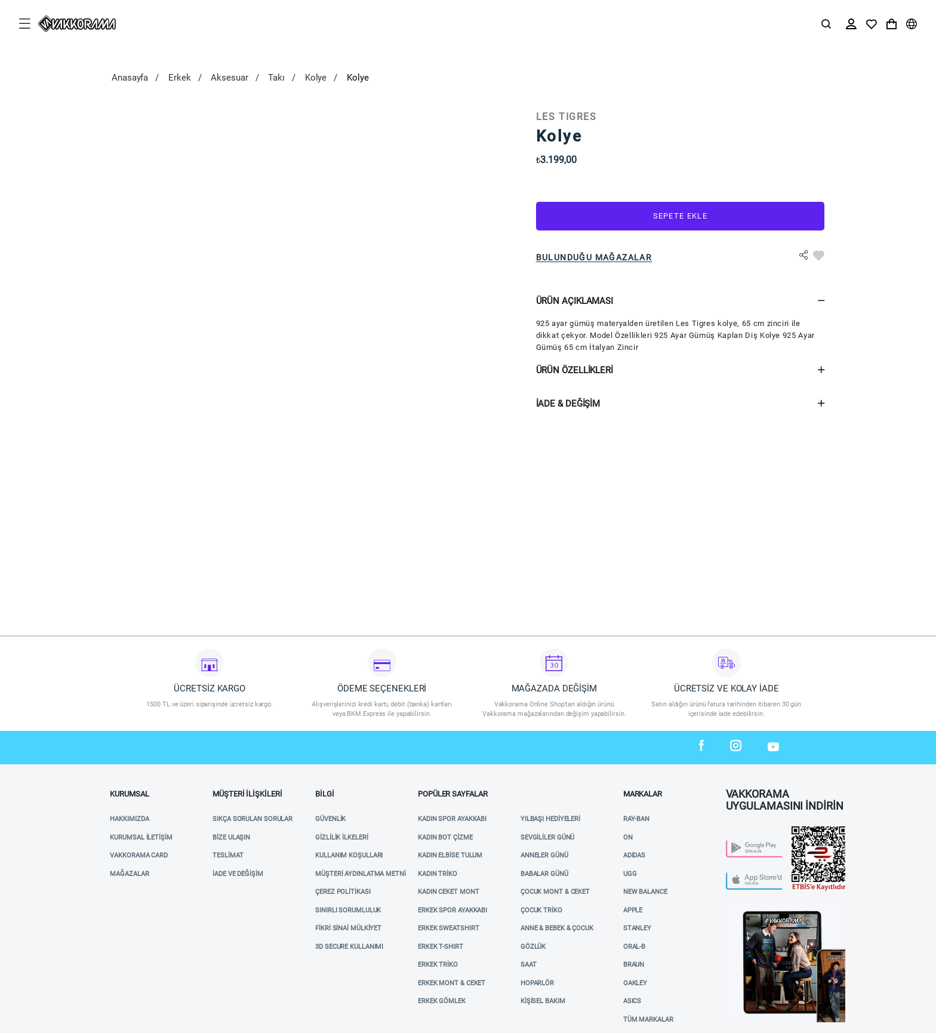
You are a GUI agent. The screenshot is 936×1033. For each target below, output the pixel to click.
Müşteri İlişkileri (247, 793)
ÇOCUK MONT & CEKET (555, 892)
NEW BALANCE (645, 892)
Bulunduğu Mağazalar (594, 257)
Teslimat (228, 855)
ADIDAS (634, 855)
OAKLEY (635, 983)
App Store (743, 875)
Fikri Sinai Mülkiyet (348, 928)
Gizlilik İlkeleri (341, 837)
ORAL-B (634, 947)
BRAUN (634, 965)
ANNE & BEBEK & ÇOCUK (557, 928)
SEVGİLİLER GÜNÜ (548, 837)
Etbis (800, 831)
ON (628, 837)
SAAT (529, 965)
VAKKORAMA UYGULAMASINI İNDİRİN (784, 796)
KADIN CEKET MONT (448, 892)
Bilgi (324, 793)
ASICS (632, 1001)
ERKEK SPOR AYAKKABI (452, 910)
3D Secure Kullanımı (349, 947)
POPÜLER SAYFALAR (452, 793)
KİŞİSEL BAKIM (543, 1001)
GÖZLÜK (533, 947)
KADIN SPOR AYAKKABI (452, 819)
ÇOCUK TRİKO (541, 910)
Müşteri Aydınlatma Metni (360, 874)
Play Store (744, 843)
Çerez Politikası (342, 892)
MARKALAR (642, 793)
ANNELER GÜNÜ (544, 855)
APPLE (633, 910)
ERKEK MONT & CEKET (451, 983)
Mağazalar (129, 874)
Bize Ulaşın (231, 837)
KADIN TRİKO (437, 874)
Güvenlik (330, 819)
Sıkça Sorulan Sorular (252, 819)
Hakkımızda (129, 819)
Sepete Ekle (680, 215)
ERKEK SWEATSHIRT (448, 928)
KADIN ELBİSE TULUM (450, 855)
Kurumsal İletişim (141, 837)
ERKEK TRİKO (438, 965)
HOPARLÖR (537, 983)
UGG (630, 874)
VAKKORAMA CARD (139, 855)
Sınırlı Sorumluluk (348, 910)
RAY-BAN (636, 819)
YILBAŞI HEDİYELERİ (550, 819)
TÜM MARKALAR (648, 1019)
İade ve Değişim (238, 874)
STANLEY (637, 928)
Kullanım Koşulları (349, 855)
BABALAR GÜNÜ (544, 874)
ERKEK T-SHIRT (440, 947)
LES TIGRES (566, 116)
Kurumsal (129, 793)
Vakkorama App (753, 907)
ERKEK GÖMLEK (442, 1001)
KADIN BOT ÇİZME (445, 837)
